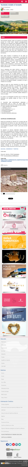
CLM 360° (3, 366)
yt (13, 444)
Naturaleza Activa (5, 388)
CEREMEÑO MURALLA (14, 193)
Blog (2, 419)
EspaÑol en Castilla (5, 360)
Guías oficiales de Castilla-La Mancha (9, 413)
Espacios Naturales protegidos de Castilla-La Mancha (12, 428)
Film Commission (5, 431)
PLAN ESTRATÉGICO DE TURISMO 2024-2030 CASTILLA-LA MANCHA (11, 436)
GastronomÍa (4, 348)
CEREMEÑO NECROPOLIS (4, 193)
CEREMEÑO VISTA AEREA (2, 193)
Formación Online (5, 422)
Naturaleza (3, 345)
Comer (2, 376)
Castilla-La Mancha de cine (14, 256)
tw (10, 444)
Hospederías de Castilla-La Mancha (14, 227)
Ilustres (2, 363)
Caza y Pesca (4, 397)
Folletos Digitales (14, 270)
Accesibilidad (24, 465)
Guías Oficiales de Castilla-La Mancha (14, 241)
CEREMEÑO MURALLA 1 (12, 193)
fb (7, 444)
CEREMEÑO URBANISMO (10, 193)
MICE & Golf (4, 394)
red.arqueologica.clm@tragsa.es (11, 155)
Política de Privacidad (22, 463)
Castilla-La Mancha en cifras (7, 425)
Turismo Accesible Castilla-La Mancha (14, 299)
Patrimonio (3, 341)
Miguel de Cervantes (14, 314)
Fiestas (2, 357)
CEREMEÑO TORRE (8, 193)
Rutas (2, 379)
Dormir (2, 373)
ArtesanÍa (3, 354)
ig (16, 444)
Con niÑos (3, 382)
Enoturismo (3, 385)
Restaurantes (14, 285)
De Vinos (3, 351)
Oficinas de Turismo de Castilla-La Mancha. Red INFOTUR (11, 409)
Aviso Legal (14, 463)
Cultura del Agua (5, 391)
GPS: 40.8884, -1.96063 (8, 9)
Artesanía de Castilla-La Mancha (14, 328)
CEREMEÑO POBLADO (6, 193)
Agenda (3, 416)
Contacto (19, 444)
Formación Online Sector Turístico (14, 212)
